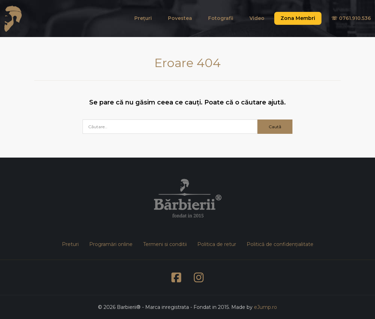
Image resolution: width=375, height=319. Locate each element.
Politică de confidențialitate (280, 244)
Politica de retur (216, 244)
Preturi (70, 244)
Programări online (111, 244)
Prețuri (143, 18)
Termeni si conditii (165, 244)
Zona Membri (298, 18)
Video (256, 18)
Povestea (180, 18)
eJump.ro (265, 307)
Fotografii (220, 18)
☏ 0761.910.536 (351, 18)
